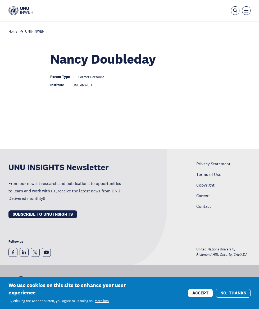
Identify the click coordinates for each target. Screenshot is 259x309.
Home (12, 32)
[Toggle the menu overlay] (246, 10)
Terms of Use (208, 174)
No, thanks (233, 294)
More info (102, 302)
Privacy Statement (213, 163)
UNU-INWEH (34, 32)
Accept (200, 294)
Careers (203, 195)
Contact (203, 206)
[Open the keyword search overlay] (235, 10)
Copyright (205, 185)
